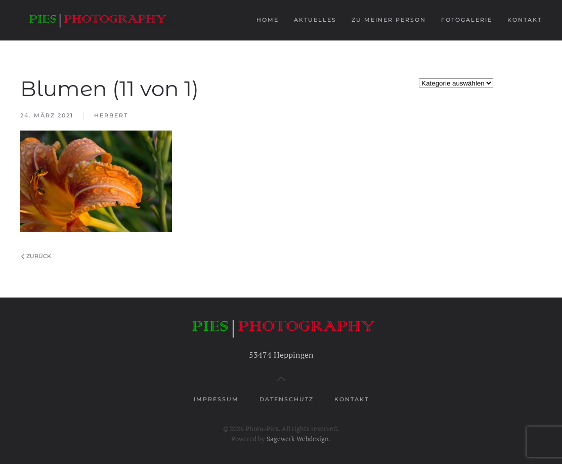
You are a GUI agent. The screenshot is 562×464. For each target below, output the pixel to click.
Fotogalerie (466, 19)
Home (267, 19)
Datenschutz (287, 399)
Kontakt (524, 19)
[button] (281, 379)
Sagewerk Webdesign (298, 438)
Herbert (111, 115)
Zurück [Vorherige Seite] (36, 256)
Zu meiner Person (389, 19)
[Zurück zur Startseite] (97, 20)
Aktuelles (315, 19)
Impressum (216, 399)
